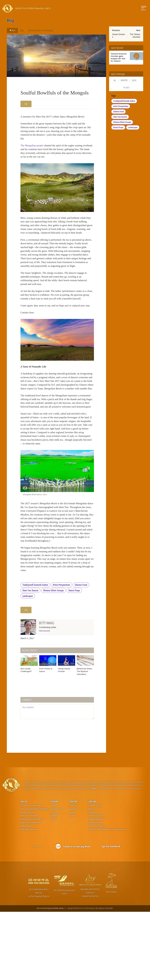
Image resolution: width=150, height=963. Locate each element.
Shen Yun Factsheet (29, 867)
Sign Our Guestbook (110, 897)
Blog (21, 30)
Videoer (54, 852)
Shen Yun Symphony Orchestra (34, 860)
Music (90, 860)
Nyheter (124, 80)
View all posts (44, 682)
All (115, 80)
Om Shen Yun (56, 860)
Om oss (23, 852)
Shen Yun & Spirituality (30, 874)
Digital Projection (95, 870)
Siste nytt (73, 857)
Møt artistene (26, 877)
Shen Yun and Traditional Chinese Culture (106, 880)
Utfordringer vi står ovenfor (32, 870)
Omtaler (53, 867)
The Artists (55, 863)
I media (53, 870)
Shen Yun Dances (30, 641)
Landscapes (27, 647)
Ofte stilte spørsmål (28, 880)
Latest (53, 857)
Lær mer (92, 852)
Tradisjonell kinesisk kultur (35, 636)
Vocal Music (93, 863)
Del (26, 104)
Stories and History (96, 877)
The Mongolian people (32, 147)
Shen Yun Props (95, 874)
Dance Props (74, 641)
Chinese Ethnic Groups (53, 641)
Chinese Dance (95, 857)
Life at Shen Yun (27, 863)
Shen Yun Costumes (97, 867)
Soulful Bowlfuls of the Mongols (40, 30)
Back (11, 30)
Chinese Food (81, 636)
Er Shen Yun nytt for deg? (31, 857)
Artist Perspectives (61, 636)
